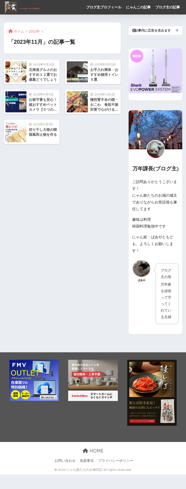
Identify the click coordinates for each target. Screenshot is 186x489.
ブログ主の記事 (99, 22)
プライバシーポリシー (115, 475)
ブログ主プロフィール (104, 7)
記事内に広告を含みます (153, 45)
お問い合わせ (65, 475)
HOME (93, 465)
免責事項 (87, 475)
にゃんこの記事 (138, 7)
